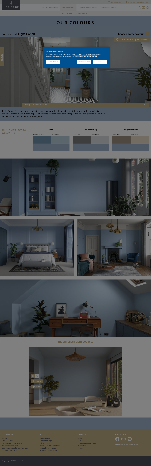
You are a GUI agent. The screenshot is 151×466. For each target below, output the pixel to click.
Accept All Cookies (84, 62)
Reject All (100, 62)
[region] (76, 57)
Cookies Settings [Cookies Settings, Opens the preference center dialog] (53, 62)
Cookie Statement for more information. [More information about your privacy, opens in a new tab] (86, 56)
